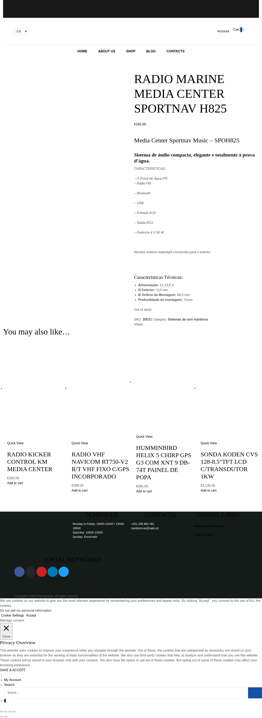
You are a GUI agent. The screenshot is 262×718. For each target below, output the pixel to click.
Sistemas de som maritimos (188, 319)
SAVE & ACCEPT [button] (13, 670)
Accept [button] (31, 615)
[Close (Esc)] (1, 711)
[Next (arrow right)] (5, 716)
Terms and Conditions (208, 526)
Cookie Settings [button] (12, 615)
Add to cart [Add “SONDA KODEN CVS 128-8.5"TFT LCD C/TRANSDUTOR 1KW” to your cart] (208, 490)
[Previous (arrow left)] (1, 716)
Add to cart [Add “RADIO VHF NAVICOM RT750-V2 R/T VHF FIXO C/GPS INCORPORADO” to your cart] (79, 490)
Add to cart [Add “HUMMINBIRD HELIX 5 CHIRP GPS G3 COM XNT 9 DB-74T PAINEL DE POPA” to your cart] (144, 491)
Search (9, 684)
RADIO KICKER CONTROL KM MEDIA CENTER (29, 461)
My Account (12, 680)
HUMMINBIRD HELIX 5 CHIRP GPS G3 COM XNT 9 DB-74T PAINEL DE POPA (163, 462)
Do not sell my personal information (25, 610)
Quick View (15, 443)
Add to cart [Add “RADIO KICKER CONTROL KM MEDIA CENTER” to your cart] (15, 483)
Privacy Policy (203, 534)
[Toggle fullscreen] (10, 711)
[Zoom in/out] (14, 711)
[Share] (5, 711)
